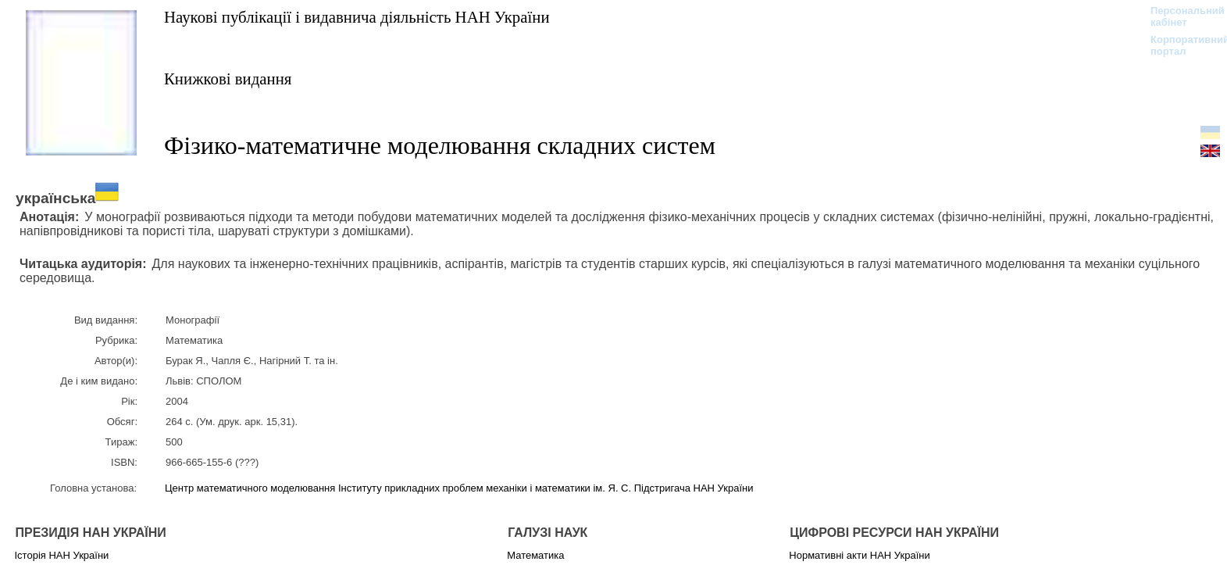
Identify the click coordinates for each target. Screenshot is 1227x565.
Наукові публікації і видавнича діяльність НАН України (357, 17)
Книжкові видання (227, 79)
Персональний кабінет (1179, 16)
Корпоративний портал (1179, 45)
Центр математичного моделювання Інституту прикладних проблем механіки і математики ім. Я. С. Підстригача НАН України (459, 488)
